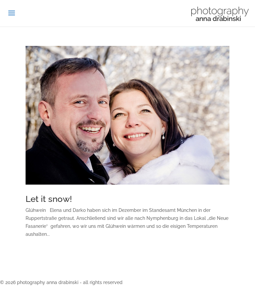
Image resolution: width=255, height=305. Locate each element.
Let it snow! (49, 199)
